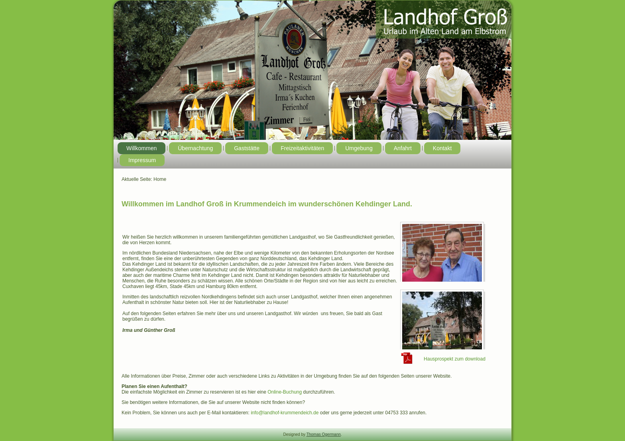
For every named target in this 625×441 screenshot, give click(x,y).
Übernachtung (195, 148)
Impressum (142, 160)
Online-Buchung (284, 392)
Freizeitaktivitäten (302, 148)
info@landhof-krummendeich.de (284, 413)
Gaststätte (246, 148)
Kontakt (442, 148)
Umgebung (359, 148)
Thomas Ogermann (324, 434)
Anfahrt (403, 148)
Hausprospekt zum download (454, 359)
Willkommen (141, 148)
